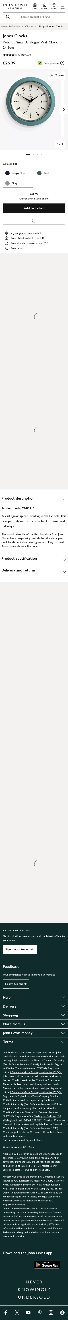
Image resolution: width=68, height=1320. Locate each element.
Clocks (29, 26)
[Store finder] (34, 6)
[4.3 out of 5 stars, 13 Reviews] (17, 55)
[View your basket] (54, 6)
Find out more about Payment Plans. (22, 1140)
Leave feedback (16, 984)
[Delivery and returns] (34, 572)
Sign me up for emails (20, 949)
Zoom (57, 75)
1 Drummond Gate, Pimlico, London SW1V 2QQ (36, 1072)
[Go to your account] (44, 6)
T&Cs (26, 1169)
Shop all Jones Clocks (51, 26)
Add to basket (34, 208)
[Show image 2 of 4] (63, 109)
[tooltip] (62, 63)
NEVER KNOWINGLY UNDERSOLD (34, 1289)
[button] (62, 6)
